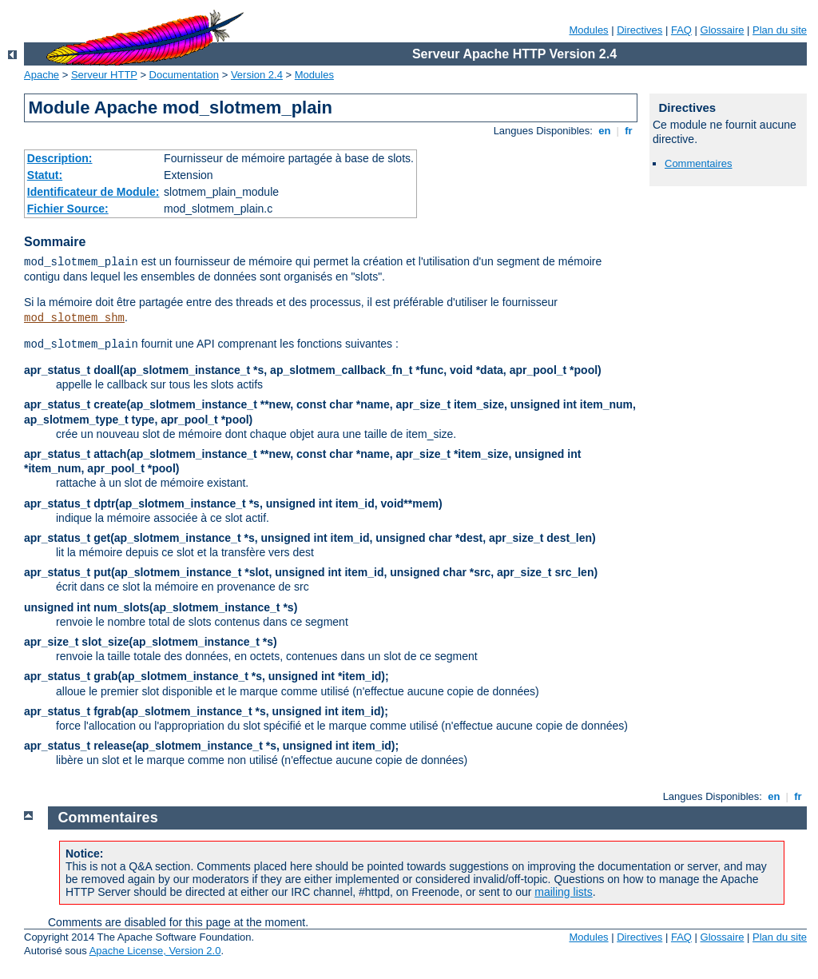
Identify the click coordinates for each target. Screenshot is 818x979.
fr (629, 131)
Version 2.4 (257, 75)
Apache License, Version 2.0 (155, 951)
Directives (639, 30)
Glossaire (723, 30)
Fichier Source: (68, 208)
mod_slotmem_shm (74, 318)
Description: (60, 158)
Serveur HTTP (104, 75)
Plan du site (779, 30)
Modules (588, 30)
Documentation (184, 75)
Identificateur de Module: (93, 191)
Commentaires (699, 163)
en (605, 131)
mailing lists (563, 891)
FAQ (681, 30)
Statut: (44, 175)
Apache (41, 75)
